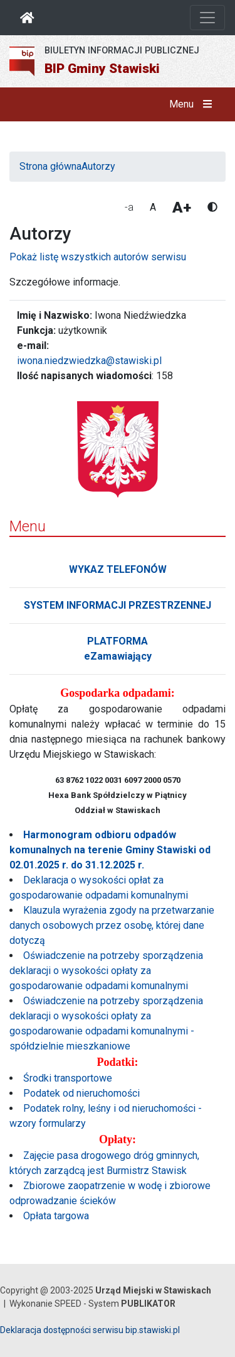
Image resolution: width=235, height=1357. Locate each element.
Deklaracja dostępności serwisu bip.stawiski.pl (90, 1330)
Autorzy (98, 166)
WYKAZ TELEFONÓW (118, 569)
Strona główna (50, 166)
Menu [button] (193, 104)
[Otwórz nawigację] (207, 17)
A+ (181, 207)
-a (129, 207)
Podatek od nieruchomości (81, 1093)
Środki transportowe (67, 1078)
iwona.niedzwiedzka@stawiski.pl (89, 361)
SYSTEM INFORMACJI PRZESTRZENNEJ (117, 605)
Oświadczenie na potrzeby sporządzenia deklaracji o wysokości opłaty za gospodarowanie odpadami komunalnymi (106, 971)
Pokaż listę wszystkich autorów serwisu (97, 257)
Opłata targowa (56, 1216)
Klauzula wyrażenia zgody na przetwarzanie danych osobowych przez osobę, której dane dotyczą (111, 925)
